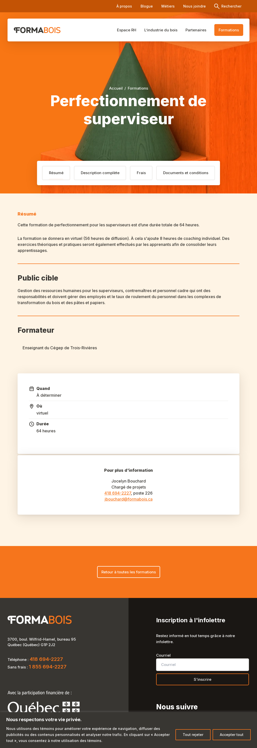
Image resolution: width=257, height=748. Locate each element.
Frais (141, 172)
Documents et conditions (185, 172)
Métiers (168, 6)
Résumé (56, 172)
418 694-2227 (117, 493)
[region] (128, 730)
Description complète (100, 172)
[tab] (56, 173)
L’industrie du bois (166, 29)
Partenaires (198, 29)
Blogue (147, 6)
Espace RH (135, 29)
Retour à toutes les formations (128, 572)
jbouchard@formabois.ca (129, 499)
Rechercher (230, 6)
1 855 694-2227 (48, 667)
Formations (229, 30)
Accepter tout (231, 734)
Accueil (116, 88)
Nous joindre (194, 6)
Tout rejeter (193, 734)
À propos (124, 6)
